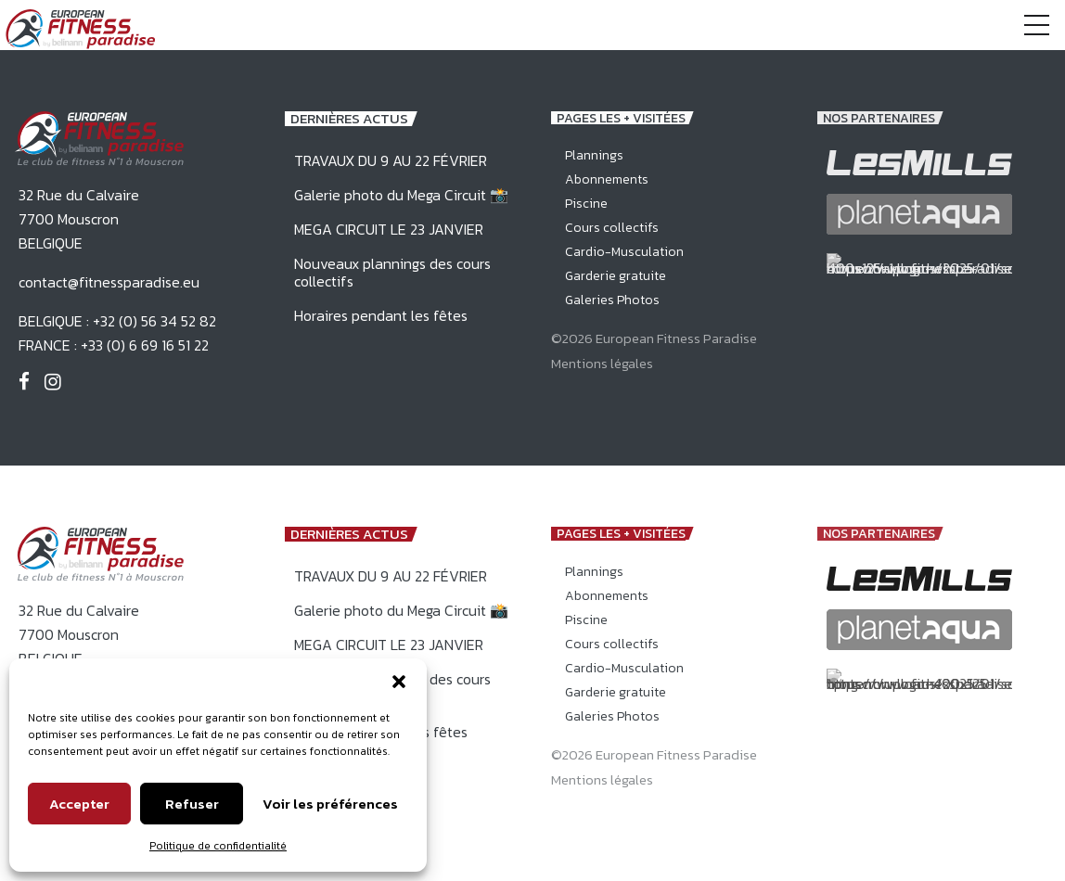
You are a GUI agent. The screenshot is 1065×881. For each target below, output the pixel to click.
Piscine (586, 203)
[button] (399, 681)
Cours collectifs (612, 227)
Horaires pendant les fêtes (381, 315)
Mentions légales (602, 363)
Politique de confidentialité (218, 845)
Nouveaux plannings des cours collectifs (392, 272)
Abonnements (606, 179)
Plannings (594, 155)
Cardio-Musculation (624, 252)
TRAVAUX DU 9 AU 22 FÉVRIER (390, 160)
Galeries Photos (612, 300)
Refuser (192, 803)
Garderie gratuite (615, 276)
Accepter (79, 803)
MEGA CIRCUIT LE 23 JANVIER (388, 229)
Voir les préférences (330, 803)
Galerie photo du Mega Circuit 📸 (401, 195)
